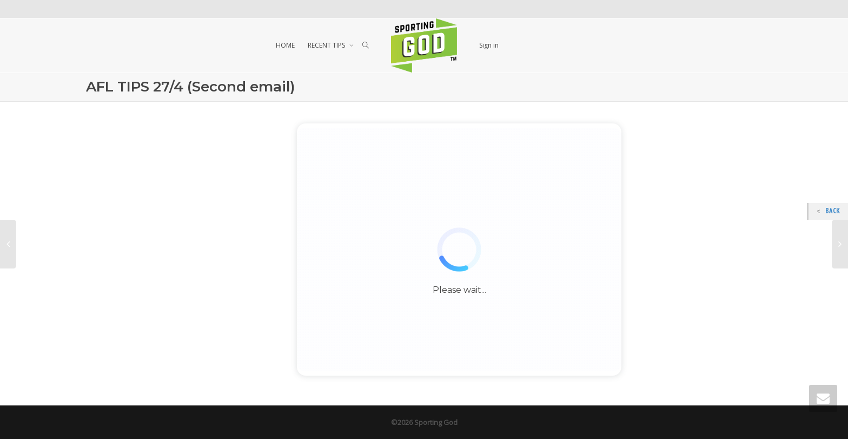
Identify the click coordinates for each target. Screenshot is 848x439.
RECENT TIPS (327, 45)
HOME (285, 45)
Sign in (489, 45)
